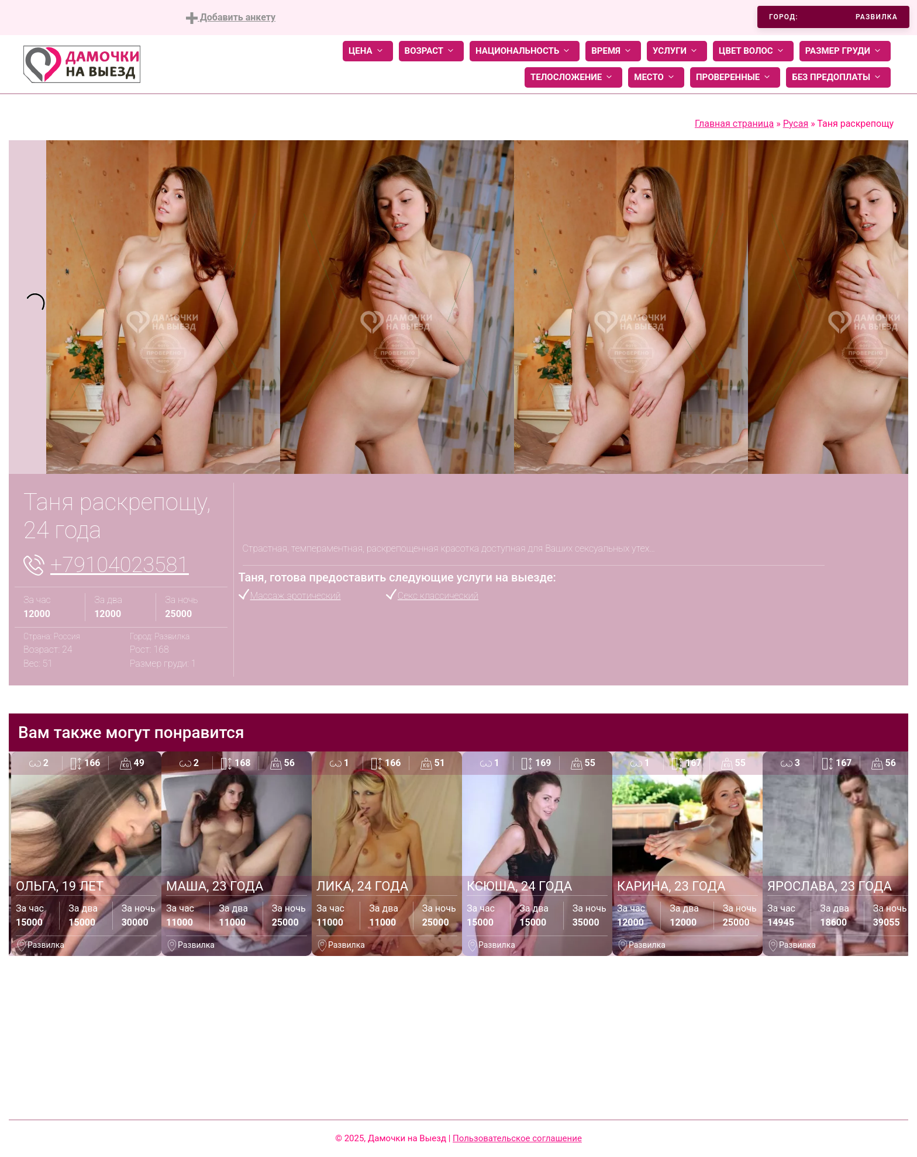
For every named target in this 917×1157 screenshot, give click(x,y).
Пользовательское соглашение (517, 1138)
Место (656, 77)
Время (613, 51)
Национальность (524, 51)
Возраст (431, 51)
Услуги (677, 51)
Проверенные (735, 77)
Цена (368, 51)
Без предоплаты (838, 77)
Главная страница (734, 123)
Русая (796, 123)
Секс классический (438, 595)
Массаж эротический (295, 595)
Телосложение (573, 77)
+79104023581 (119, 565)
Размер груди (845, 51)
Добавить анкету (230, 18)
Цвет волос (753, 51)
